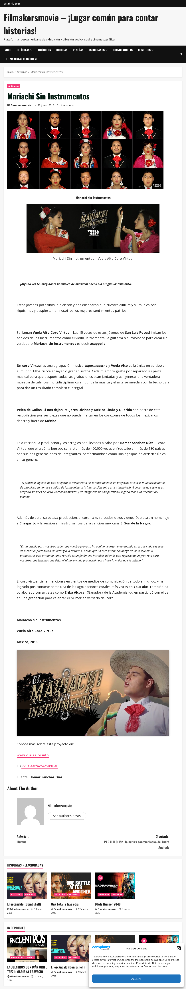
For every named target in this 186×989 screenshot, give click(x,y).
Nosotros (144, 50)
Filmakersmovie (21, 105)
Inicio (7, 50)
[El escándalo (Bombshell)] (27, 885)
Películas (23, 50)
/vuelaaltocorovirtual (39, 766)
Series (30, 957)
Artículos (44, 50)
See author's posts (67, 816)
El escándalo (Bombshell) (24, 904)
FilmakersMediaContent (21, 59)
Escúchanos (97, 50)
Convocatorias (123, 50)
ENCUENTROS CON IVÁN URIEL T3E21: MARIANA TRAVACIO (27, 969)
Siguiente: (131, 842)
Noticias (61, 50)
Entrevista (17, 957)
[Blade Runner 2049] (115, 885)
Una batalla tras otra (64, 904)
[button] (179, 948)
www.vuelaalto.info (33, 755)
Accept (136, 978)
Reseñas (78, 50)
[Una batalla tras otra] (71, 885)
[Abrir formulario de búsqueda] (181, 54)
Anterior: (55, 839)
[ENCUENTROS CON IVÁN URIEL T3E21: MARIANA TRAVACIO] (27, 948)
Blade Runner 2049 (108, 904)
